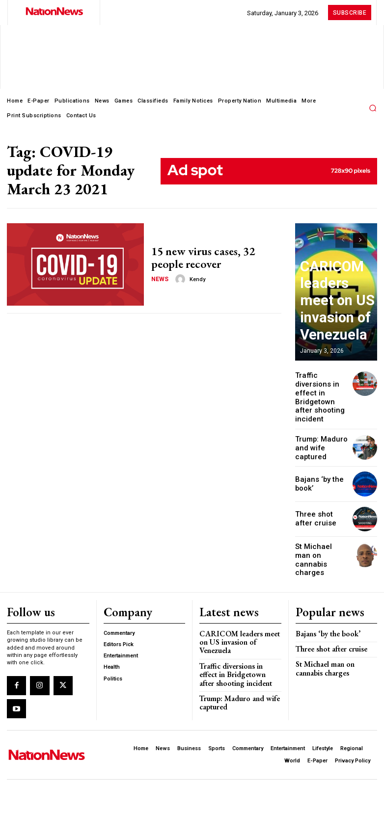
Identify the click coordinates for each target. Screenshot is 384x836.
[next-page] (360, 240)
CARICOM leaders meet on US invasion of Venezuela (333, 324)
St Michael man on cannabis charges (321, 530)
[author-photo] (178, 277)
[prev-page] (342, 240)
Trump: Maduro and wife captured (322, 425)
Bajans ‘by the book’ (323, 596)
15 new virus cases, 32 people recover (212, 257)
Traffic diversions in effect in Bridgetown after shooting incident (320, 387)
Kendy (194, 277)
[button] (372, 108)
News (159, 277)
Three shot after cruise (327, 611)
